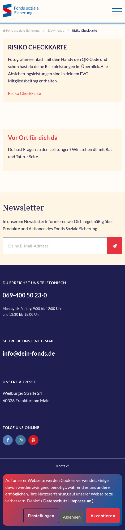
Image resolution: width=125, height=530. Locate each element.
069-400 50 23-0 (25, 295)
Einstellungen (41, 515)
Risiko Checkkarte (24, 93)
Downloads (56, 30)
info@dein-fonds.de (29, 353)
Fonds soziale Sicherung (23, 30)
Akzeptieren (102, 515)
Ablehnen (72, 516)
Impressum (80, 500)
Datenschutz (55, 500)
